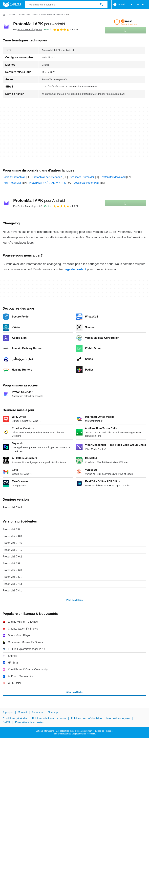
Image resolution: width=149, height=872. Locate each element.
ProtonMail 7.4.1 (12, 590)
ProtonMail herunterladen (47, 177)
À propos (8, 712)
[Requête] (66, 4)
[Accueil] (4, 14)
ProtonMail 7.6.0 (12, 570)
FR (140, 5)
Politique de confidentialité (86, 718)
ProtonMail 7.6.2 (12, 556)
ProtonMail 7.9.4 (12, 507)
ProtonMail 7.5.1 (12, 577)
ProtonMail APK (39, 24)
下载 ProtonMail (12, 182)
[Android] (11, 14)
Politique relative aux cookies (49, 718)
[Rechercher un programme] (101, 4)
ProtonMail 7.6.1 (12, 563)
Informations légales (118, 718)
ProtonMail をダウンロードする (47, 182)
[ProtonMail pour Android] (52, 14)
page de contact (75, 269)
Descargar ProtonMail (86, 182)
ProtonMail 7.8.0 (12, 536)
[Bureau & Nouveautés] (28, 14)
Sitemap (53, 712)
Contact (22, 712)
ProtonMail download (113, 177)
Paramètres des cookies (29, 722)
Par (27, 29)
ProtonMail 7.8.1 (12, 529)
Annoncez (37, 712)
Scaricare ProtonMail (82, 177)
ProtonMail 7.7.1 (12, 549)
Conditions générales (15, 718)
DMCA (6, 722)
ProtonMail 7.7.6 (12, 543)
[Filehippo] (12, 4)
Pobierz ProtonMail (14, 177)
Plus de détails (74, 600)
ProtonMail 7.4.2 (12, 583)
